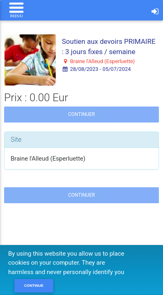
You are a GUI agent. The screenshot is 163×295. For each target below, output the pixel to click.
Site (16, 139)
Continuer (81, 114)
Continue (33, 286)
